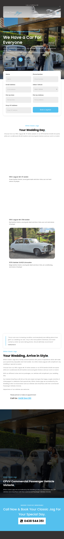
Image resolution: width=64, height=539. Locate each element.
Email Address (10, 85)
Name (8, 74)
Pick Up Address (38, 95)
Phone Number (38, 74)
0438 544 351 (24, 398)
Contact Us (9, 59)
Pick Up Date (10, 95)
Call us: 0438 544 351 (32, 5)
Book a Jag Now (45, 110)
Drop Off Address (11, 105)
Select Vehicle (37, 85)
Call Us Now (28, 59)
